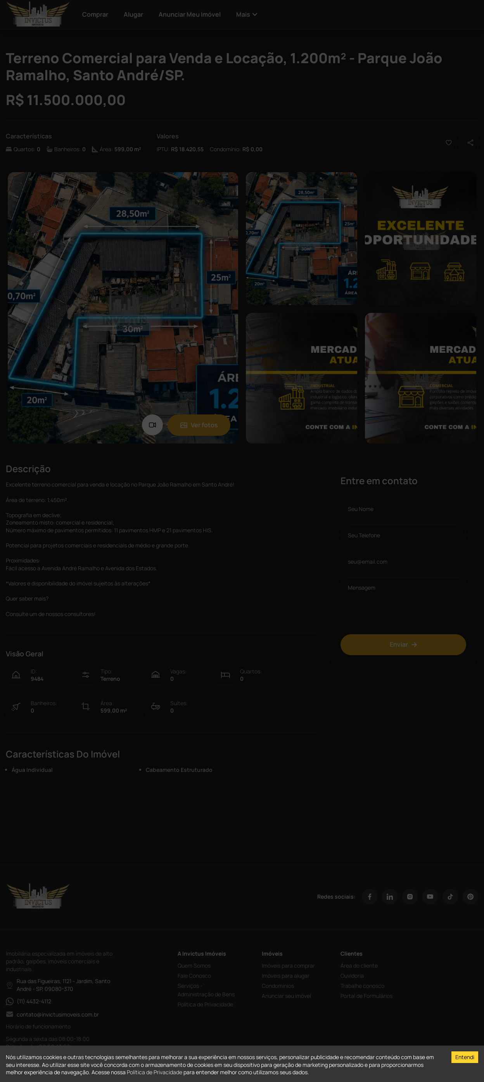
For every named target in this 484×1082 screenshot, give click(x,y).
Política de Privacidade (154, 1072)
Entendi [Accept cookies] (464, 1057)
